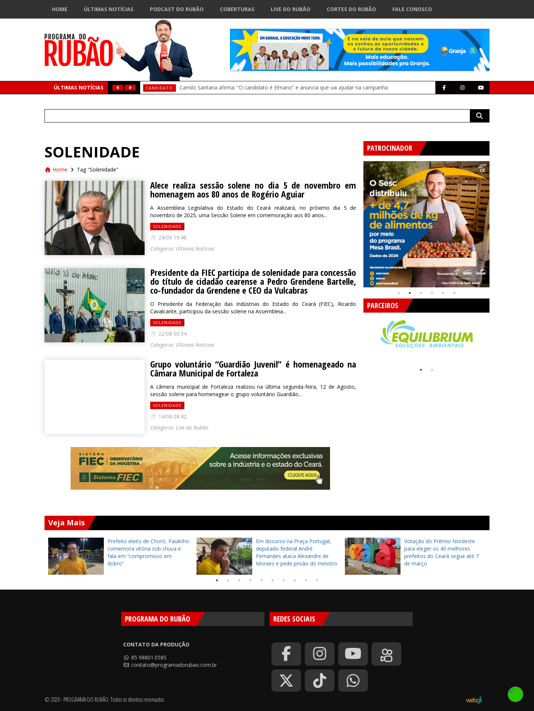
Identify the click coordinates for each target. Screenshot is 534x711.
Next (495, 221)
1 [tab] (398, 293)
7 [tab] (283, 580)
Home (59, 9)
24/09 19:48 (168, 237)
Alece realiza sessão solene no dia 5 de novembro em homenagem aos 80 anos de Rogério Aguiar (253, 190)
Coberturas (237, 9)
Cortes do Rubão (351, 9)
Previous (358, 221)
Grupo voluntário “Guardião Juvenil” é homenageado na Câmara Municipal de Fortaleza (253, 369)
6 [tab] (454, 293)
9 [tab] (306, 580)
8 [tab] (295, 580)
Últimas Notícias (109, 9)
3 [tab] (421, 293)
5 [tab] (443, 293)
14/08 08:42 (168, 416)
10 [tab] (317, 580)
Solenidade (167, 226)
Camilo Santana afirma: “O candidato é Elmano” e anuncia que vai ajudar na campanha (283, 87)
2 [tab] (409, 293)
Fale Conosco (412, 9)
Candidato (159, 88)
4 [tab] (432, 293)
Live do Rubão (290, 9)
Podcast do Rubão (177, 9)
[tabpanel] (426, 224)
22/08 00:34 (168, 333)
